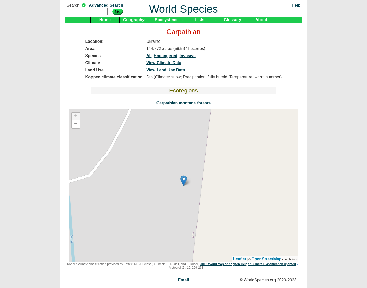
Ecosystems (166, 20)
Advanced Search (106, 5)
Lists (199, 20)
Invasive (188, 55)
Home (105, 20)
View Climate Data (163, 63)
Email (183, 280)
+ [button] (75, 116)
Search (73, 5)
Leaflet (239, 259)
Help (296, 5)
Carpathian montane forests (183, 103)
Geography (134, 20)
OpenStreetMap (266, 259)
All (148, 55)
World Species (183, 9)
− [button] (75, 124)
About (261, 20)
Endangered (165, 55)
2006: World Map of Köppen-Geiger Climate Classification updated (248, 264)
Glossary (232, 20)
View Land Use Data (165, 70)
